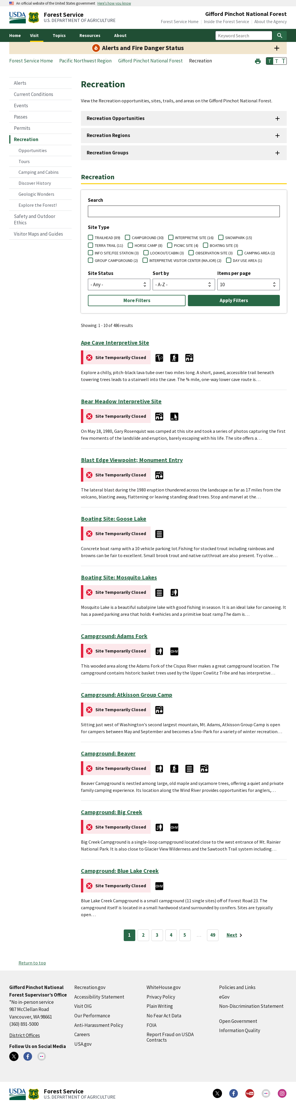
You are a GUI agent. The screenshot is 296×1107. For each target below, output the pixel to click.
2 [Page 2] (143, 935)
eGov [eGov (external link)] (224, 997)
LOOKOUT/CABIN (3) (167, 253)
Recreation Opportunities (116, 118)
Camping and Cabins (38, 172)
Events (21, 105)
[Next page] (235, 935)
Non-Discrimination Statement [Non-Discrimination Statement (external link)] (251, 1006)
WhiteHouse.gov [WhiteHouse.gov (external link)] (164, 987)
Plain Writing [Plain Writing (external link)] (160, 1006)
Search (95, 200)
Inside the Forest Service (226, 21)
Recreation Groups (107, 152)
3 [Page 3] (157, 935)
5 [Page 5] (185, 935)
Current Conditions (33, 94)
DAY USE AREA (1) (247, 260)
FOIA (151, 1025)
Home (15, 35)
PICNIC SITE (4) (186, 245)
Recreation (26, 139)
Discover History (34, 183)
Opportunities (32, 150)
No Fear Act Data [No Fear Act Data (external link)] (164, 1015)
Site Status (100, 273)
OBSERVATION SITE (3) (214, 253)
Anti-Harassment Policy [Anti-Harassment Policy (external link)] (98, 1025)
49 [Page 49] (212, 935)
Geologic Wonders (36, 194)
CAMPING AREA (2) (259, 253)
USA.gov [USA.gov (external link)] (83, 1044)
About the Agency (270, 21)
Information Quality (239, 1030)
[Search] (280, 35)
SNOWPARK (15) (238, 237)
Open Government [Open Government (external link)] (238, 1021)
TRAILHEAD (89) (107, 237)
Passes (20, 117)
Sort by (161, 273)
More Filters (136, 300)
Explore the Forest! (37, 205)
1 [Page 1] (129, 935)
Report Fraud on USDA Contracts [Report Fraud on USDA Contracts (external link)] (170, 1037)
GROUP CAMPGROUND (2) (116, 260)
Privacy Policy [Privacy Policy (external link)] (161, 997)
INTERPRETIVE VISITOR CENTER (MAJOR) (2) (185, 260)
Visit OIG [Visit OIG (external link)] (83, 1006)
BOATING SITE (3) (224, 245)
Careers (82, 1034)
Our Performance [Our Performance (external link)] (92, 1015)
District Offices (24, 1035)
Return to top (32, 963)
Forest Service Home (180, 21)
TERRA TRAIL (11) (109, 245)
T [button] (269, 61)
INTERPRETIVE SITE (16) (194, 237)
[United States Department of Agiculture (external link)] (18, 17)
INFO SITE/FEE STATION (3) (117, 253)
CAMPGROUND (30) (148, 237)
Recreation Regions (108, 135)
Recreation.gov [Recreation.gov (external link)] (90, 987)
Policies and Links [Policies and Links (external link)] (237, 987)
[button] (257, 60)
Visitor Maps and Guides (38, 234)
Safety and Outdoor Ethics (34, 219)
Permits (22, 128)
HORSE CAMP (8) (148, 245)
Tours (24, 161)
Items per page (234, 273)
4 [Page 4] (171, 935)
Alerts (20, 83)
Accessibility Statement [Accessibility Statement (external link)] (99, 997)
